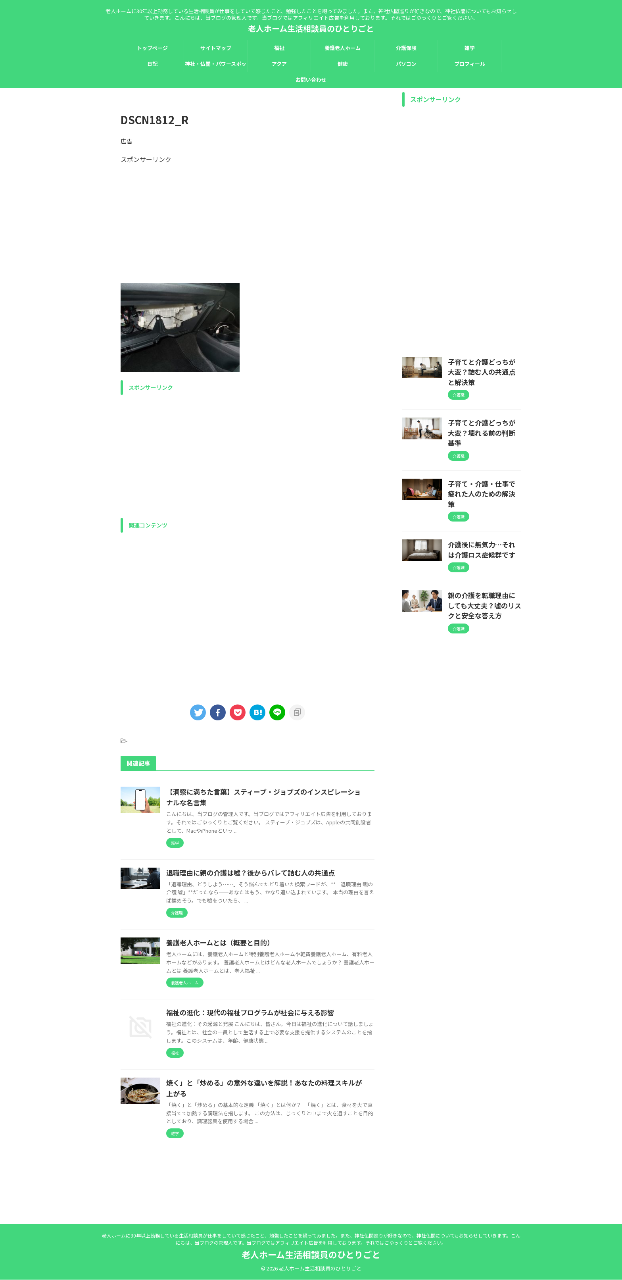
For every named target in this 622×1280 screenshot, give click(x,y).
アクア (279, 63)
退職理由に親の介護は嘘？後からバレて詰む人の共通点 (285, 873)
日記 (152, 63)
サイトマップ (215, 48)
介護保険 (406, 48)
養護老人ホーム (342, 48)
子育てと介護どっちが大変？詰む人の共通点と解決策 (484, 365)
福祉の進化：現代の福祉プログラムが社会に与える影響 (285, 1021)
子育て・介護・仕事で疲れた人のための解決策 (484, 462)
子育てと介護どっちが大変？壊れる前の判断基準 (484, 414)
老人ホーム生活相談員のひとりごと (311, 28)
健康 (343, 63)
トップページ (152, 48)
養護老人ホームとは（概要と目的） (256, 942)
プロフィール (469, 63)
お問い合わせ (311, 79)
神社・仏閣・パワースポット (215, 66)
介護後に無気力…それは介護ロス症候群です (484, 511)
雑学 (470, 48)
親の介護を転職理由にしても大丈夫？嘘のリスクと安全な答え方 (484, 563)
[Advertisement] (247, 219)
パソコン (406, 63)
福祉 (279, 48)
